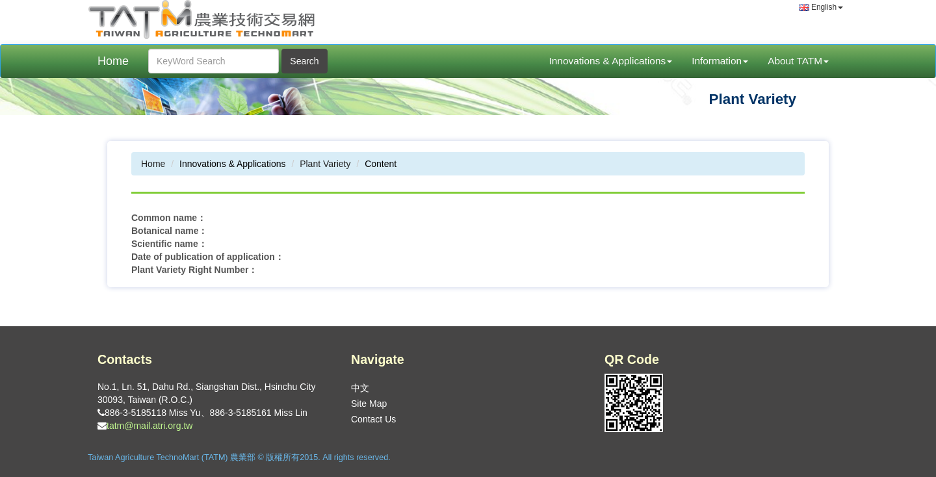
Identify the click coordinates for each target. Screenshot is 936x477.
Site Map (369, 403)
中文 (360, 388)
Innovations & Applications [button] (610, 60)
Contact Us (373, 419)
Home (113, 61)
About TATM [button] (798, 60)
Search (304, 61)
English (821, 7)
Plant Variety (325, 164)
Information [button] (720, 60)
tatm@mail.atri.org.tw (149, 425)
